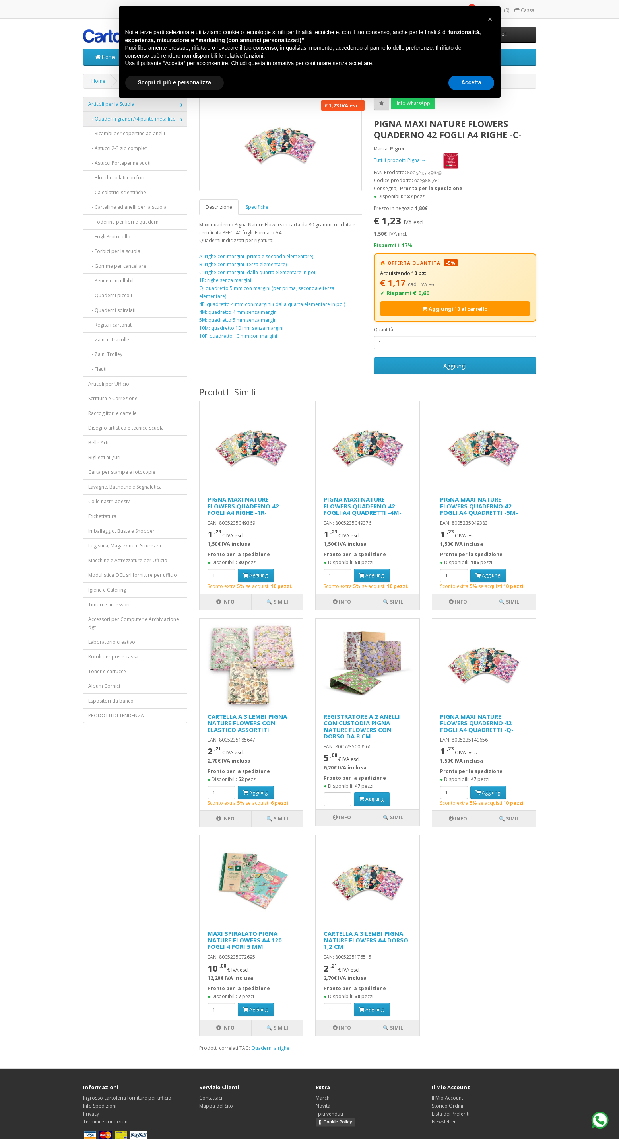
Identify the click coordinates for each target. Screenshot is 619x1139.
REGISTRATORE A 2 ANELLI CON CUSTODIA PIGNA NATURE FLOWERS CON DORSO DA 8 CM (362, 726)
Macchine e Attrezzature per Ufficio (127, 560)
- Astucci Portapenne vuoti (119, 163)
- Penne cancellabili (111, 280)
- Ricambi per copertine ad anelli (126, 133)
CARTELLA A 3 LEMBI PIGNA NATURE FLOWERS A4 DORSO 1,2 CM (366, 939)
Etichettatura (102, 516)
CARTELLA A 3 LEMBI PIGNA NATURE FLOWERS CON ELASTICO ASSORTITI (247, 723)
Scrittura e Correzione (113, 398)
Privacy (91, 1113)
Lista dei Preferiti (451, 1113)
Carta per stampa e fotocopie (121, 472)
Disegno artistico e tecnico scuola (126, 427)
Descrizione (219, 207)
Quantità (383, 329)
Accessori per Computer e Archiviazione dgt (133, 623)
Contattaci (210, 1097)
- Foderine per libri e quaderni (124, 221)
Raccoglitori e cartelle (112, 413)
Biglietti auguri (104, 457)
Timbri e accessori (109, 604)
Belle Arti (98, 442)
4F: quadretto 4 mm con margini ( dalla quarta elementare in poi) (272, 304)
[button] (490, 19)
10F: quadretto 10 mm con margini (238, 336)
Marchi (323, 1097)
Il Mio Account (447, 1097)
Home (105, 57)
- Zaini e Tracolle (108, 339)
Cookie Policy (338, 1122)
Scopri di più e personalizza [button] (174, 82)
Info (225, 601)
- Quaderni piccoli (110, 295)
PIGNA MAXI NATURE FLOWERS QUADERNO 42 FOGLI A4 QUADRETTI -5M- (479, 505)
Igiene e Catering (107, 589)
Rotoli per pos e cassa (113, 656)
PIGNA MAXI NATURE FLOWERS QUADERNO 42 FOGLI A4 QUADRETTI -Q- (477, 723)
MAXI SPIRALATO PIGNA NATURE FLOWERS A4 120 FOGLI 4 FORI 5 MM (245, 939)
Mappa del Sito (216, 1105)
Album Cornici (104, 686)
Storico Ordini (447, 1105)
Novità (323, 1105)
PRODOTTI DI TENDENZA (116, 715)
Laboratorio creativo (111, 642)
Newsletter (444, 1121)
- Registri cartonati (110, 324)
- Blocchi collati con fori (116, 177)
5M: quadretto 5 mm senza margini (238, 320)
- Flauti (97, 369)
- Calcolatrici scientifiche (117, 192)
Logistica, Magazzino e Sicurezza (124, 545)
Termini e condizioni (106, 1121)
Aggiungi (454, 366)
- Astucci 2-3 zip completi (118, 148)
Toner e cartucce (107, 671)
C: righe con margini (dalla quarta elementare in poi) (257, 272)
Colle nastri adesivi (109, 501)
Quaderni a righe (270, 1048)
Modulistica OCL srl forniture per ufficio (132, 575)
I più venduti (329, 1113)
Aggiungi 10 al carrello (455, 308)
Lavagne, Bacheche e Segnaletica (125, 486)
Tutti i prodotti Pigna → (424, 160)
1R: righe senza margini (225, 280)
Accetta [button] (471, 82)
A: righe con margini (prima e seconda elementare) (256, 256)
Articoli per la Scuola (111, 104)
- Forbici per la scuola (114, 251)
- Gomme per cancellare (117, 266)
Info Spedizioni (99, 1105)
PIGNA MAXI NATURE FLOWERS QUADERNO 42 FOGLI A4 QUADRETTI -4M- (363, 505)
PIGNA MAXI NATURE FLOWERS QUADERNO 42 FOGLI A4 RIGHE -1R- (243, 505)
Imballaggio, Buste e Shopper (121, 531)
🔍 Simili (277, 601)
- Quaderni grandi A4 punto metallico (132, 118)
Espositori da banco (111, 700)
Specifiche (257, 207)
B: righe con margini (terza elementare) (243, 264)
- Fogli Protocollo (109, 236)
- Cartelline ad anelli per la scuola (127, 207)
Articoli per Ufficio (108, 383)
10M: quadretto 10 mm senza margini (241, 328)
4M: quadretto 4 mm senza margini (238, 312)
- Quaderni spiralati (112, 310)
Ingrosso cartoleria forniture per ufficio (127, 1097)
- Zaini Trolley (105, 354)
